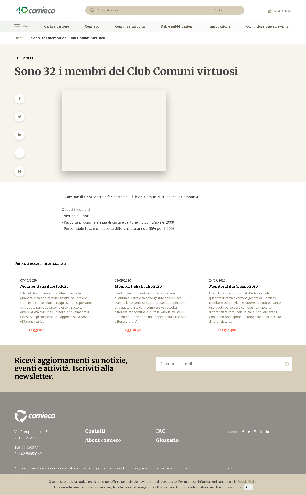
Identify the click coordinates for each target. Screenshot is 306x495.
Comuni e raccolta (130, 26)
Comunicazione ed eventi (267, 26)
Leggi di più (38, 330)
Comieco (92, 26)
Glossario (167, 440)
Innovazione (219, 26)
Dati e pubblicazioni (177, 26)
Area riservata (280, 10)
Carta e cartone (56, 26)
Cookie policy (164, 468)
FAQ (160, 431)
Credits (231, 468)
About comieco (103, 440)
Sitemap (186, 468)
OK (248, 487)
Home (19, 38)
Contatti (95, 431)
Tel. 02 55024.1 (26, 447)
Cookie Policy (247, 481)
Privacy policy (139, 468)
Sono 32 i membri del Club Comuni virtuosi (68, 38)
